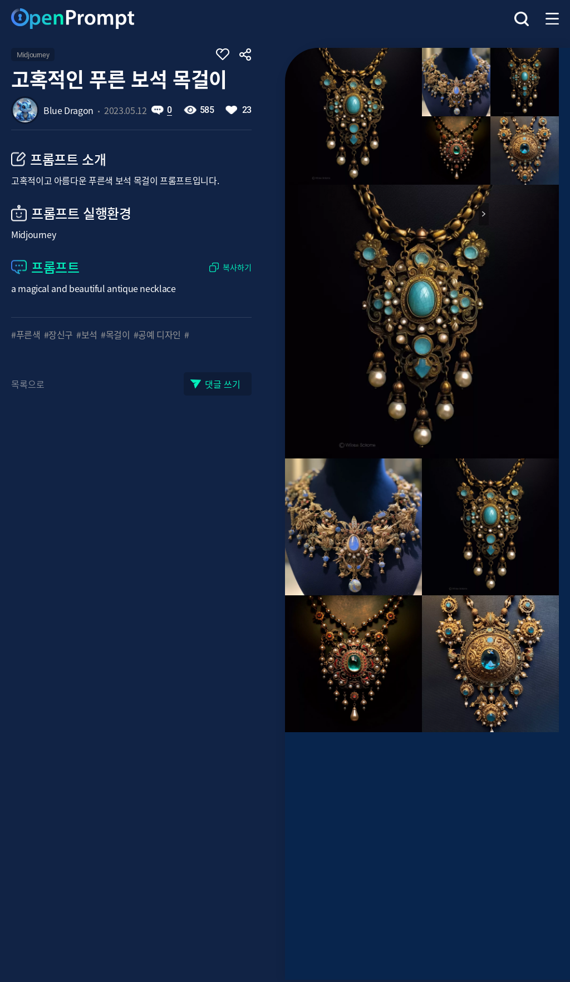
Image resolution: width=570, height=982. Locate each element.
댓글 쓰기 (222, 384)
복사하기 (237, 267)
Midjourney (33, 55)
